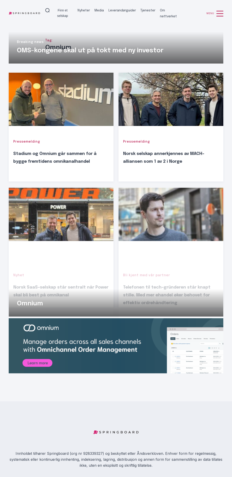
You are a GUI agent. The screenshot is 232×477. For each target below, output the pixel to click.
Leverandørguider (122, 10)
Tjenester (147, 10)
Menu (215, 13)
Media (99, 10)
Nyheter (84, 10)
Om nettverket (168, 13)
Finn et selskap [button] (62, 13)
